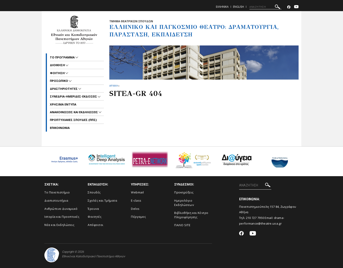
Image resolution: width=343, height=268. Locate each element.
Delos (135, 209)
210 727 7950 (255, 218)
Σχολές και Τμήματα (102, 200)
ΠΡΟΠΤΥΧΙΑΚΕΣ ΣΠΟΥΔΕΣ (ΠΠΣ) (73, 120)
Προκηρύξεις (184, 192)
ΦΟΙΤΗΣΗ (57, 73)
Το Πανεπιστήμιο (57, 192)
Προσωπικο (59, 81)
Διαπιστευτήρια (56, 200)
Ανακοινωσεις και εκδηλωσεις (74, 112)
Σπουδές (94, 192)
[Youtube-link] (296, 7)
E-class (136, 200)
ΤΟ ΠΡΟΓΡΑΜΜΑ (62, 57)
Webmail (137, 192)
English (238, 7)
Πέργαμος (138, 217)
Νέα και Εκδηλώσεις (59, 225)
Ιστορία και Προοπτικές (61, 217)
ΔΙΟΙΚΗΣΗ (58, 65)
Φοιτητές (94, 217)
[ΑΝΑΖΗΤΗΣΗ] (265, 6)
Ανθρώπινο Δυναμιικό (61, 209)
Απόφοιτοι (95, 225)
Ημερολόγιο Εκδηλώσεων (184, 202)
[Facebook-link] (288, 7)
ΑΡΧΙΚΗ (113, 85)
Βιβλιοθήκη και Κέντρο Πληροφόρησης (191, 215)
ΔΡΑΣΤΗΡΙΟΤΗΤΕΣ (64, 89)
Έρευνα (93, 209)
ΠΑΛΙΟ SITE (182, 225)
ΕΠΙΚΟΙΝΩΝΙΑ (60, 128)
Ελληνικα (222, 7)
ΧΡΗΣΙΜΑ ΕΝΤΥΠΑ (63, 104)
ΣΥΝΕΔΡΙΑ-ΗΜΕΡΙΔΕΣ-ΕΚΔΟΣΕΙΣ (74, 96)
